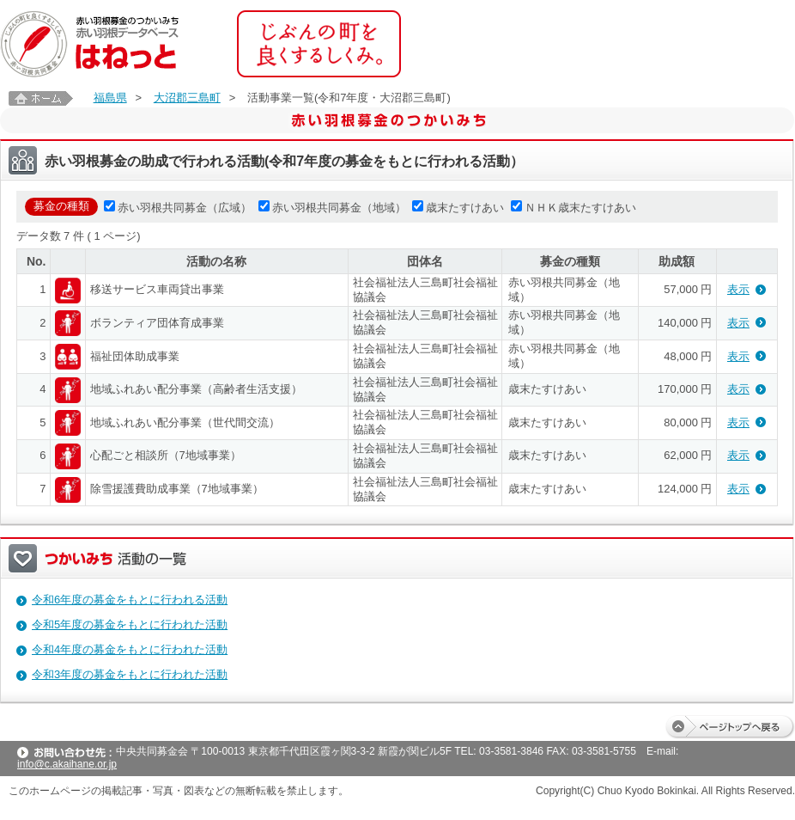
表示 (738, 289)
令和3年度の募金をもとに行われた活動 (130, 674)
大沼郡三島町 (187, 97)
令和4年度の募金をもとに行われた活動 (130, 649)
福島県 (110, 97)
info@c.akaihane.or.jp (67, 764)
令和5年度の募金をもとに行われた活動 (130, 624)
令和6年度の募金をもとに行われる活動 (130, 599)
